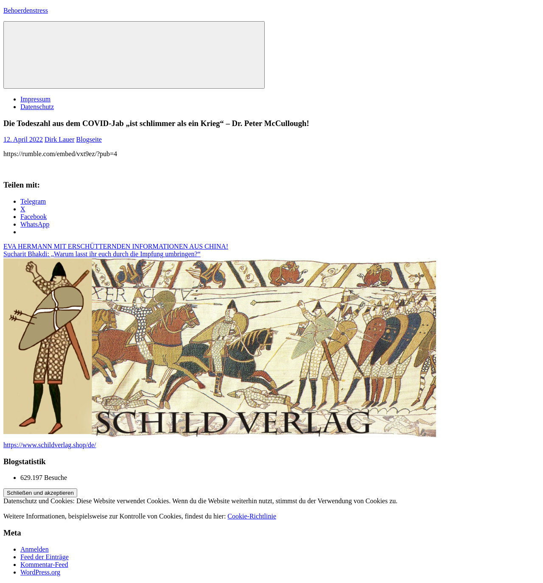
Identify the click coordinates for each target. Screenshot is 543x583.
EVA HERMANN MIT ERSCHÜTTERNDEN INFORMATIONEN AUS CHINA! (115, 246)
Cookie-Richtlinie (251, 516)
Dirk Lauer (60, 139)
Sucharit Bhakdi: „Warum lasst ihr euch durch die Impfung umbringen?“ (102, 254)
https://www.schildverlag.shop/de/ (49, 444)
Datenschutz (37, 106)
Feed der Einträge (44, 557)
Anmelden (34, 549)
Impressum (35, 99)
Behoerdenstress (25, 10)
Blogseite (89, 139)
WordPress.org (40, 572)
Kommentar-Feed (44, 564)
